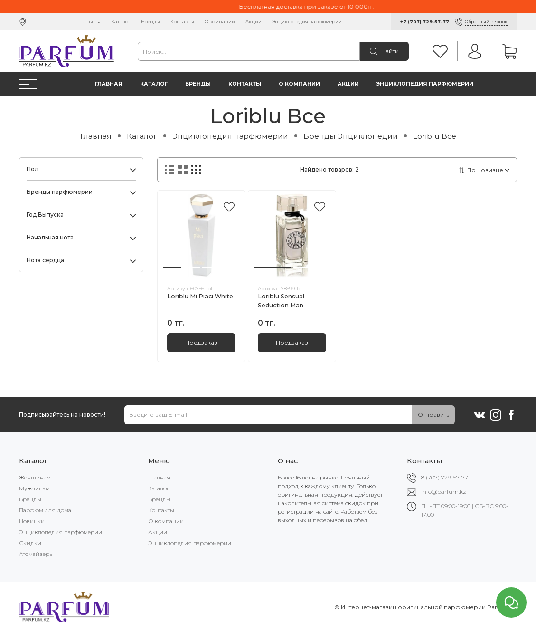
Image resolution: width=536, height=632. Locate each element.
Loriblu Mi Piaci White (200, 296)
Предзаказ (201, 342)
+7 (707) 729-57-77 (424, 21)
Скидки (30, 542)
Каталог (121, 21)
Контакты (182, 21)
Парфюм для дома (45, 510)
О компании (220, 21)
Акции (253, 21)
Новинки (32, 521)
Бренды (150, 21)
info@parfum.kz (443, 491)
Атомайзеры (36, 553)
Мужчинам (34, 488)
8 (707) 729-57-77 (444, 477)
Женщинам (35, 477)
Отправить (433, 414)
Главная (91, 21)
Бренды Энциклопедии (350, 136)
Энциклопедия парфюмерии (307, 21)
